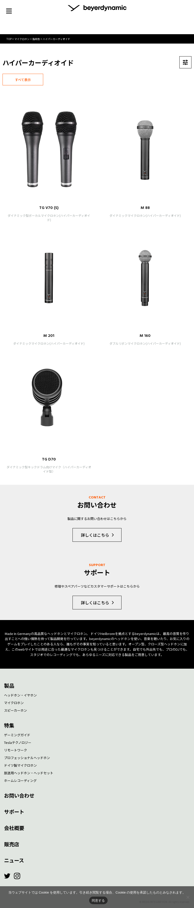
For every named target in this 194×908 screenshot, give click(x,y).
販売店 (11, 844)
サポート (14, 811)
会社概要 (14, 828)
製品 (9, 685)
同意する (98, 900)
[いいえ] (187, 897)
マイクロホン (14, 702)
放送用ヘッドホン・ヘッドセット (28, 772)
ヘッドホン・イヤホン (20, 695)
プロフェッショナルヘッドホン (27, 757)
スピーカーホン (15, 710)
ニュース (14, 860)
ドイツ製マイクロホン (20, 765)
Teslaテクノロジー (17, 742)
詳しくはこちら (95, 535)
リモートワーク (15, 750)
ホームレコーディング (20, 780)
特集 (9, 725)
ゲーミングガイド (17, 734)
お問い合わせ (19, 795)
